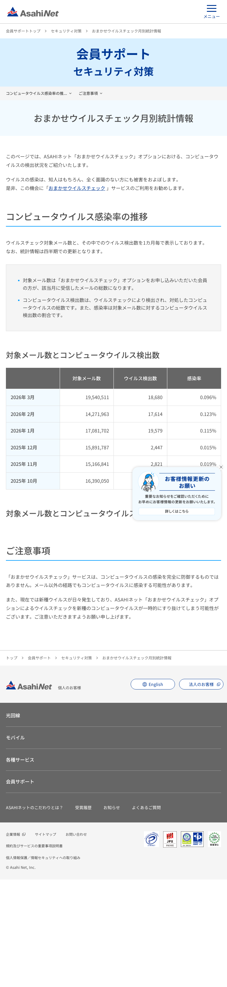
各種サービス (20, 867)
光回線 (13, 822)
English (156, 792)
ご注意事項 (88, 93)
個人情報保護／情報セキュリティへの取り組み (43, 965)
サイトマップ (45, 941)
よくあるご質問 (146, 915)
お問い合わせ (76, 941)
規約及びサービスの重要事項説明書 (34, 953)
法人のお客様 (201, 792)
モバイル (15, 844)
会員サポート (39, 765)
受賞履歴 (83, 915)
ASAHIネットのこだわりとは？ (34, 915)
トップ (11, 765)
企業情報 (13, 941)
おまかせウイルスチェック (76, 187)
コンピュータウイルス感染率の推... (36, 93)
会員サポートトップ (23, 31)
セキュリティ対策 (66, 31)
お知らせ (111, 915)
